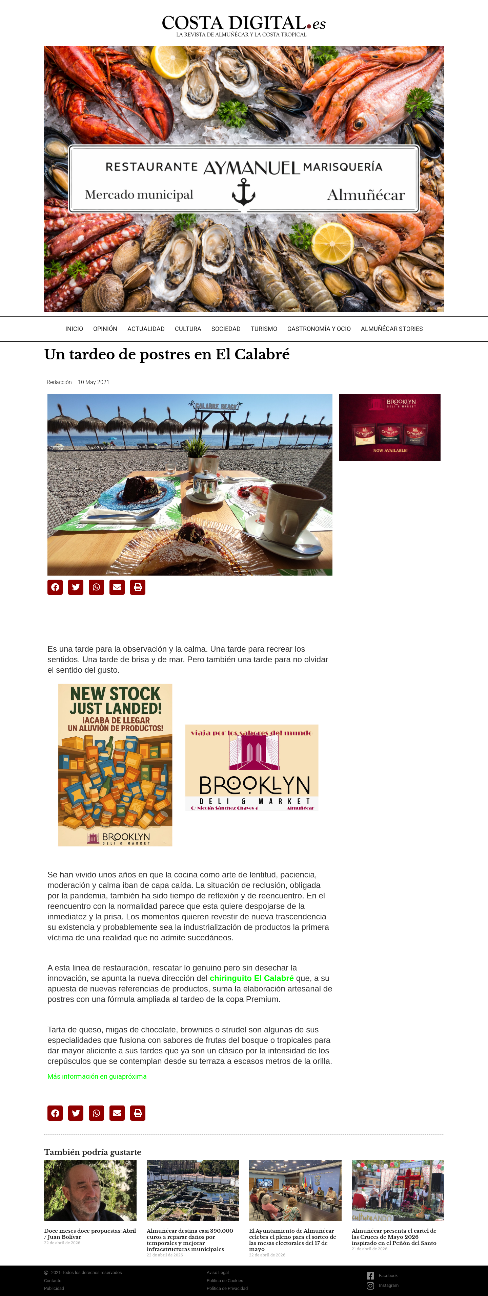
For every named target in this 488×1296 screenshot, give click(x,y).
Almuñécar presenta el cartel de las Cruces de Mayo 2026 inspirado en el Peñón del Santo (394, 1237)
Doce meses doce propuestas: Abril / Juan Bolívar (90, 1234)
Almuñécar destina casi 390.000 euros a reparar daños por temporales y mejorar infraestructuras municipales (190, 1240)
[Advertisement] (390, 573)
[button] (55, 587)
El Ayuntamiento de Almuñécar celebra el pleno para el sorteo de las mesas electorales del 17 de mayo (292, 1240)
